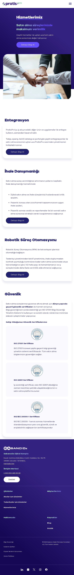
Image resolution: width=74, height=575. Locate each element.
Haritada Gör (9, 464)
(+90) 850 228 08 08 (12, 473)
